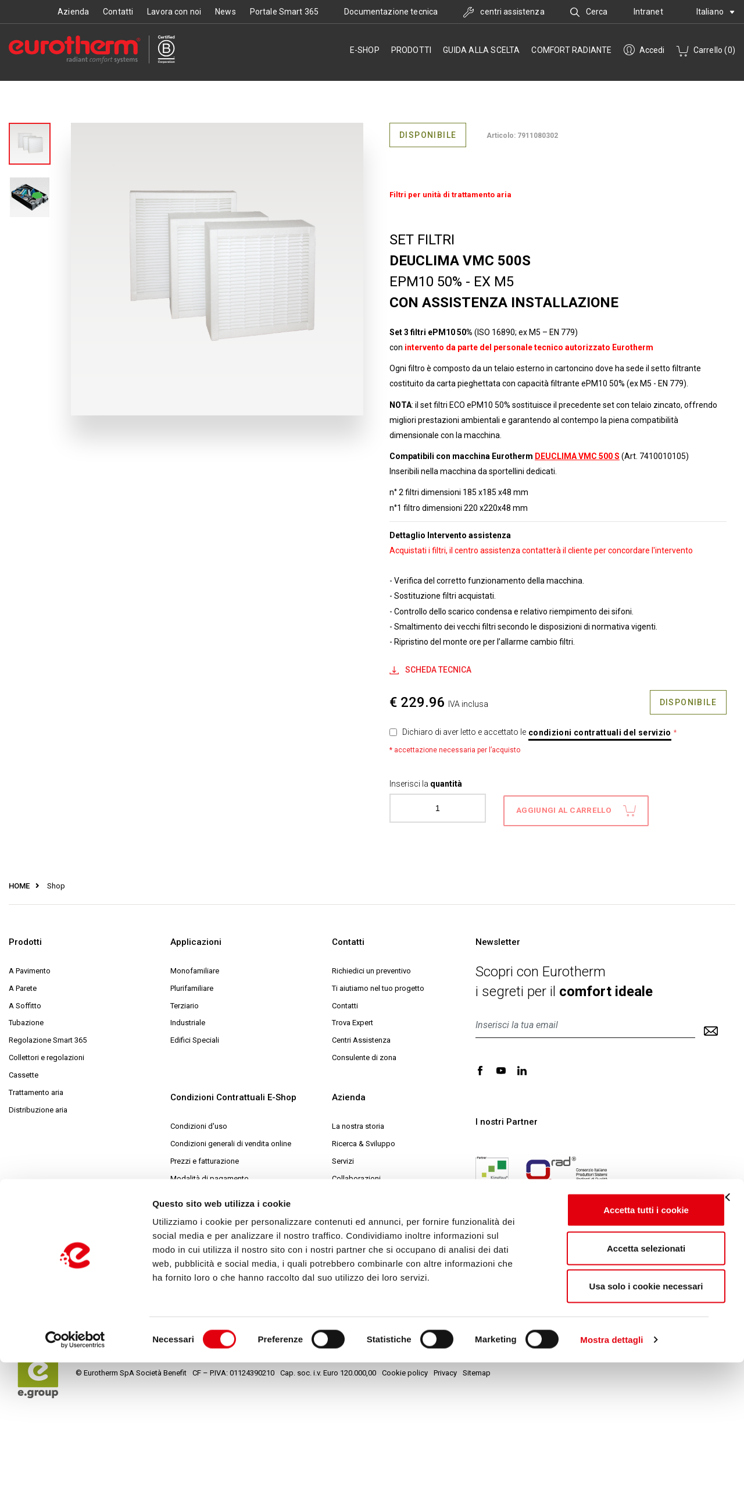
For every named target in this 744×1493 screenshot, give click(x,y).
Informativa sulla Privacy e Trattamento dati (241, 1261)
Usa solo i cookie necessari (617, 1416)
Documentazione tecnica (391, 11)
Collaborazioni (356, 1173)
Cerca (589, 11)
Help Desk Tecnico (363, 1243)
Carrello (705, 50)
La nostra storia (358, 1122)
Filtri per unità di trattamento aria (450, 194)
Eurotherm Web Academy (374, 1208)
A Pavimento (30, 966)
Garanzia (185, 1226)
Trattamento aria (36, 1088)
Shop (50, 881)
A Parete (23, 983)
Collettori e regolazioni (46, 1053)
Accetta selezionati (617, 1379)
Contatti (118, 11)
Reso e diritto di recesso (211, 1208)
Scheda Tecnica (430, 669)
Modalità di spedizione (209, 1191)
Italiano (715, 11)
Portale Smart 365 (284, 11)
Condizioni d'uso (198, 1122)
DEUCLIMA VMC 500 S (577, 456)
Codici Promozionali (204, 1243)
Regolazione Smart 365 (48, 1036)
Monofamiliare (194, 966)
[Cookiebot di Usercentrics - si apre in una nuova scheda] (75, 1470)
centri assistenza (504, 11)
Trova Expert (352, 1018)
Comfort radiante (571, 50)
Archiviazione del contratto (215, 1278)
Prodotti (411, 50)
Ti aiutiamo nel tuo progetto (378, 983)
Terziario (184, 1001)
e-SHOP (365, 50)
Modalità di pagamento (209, 1173)
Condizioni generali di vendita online (230, 1139)
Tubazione (26, 1018)
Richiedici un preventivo (371, 966)
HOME (19, 881)
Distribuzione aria (38, 1105)
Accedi (644, 50)
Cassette (23, 1071)
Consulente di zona (364, 1053)
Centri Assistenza (361, 1036)
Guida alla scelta (481, 50)
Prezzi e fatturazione (204, 1156)
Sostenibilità (353, 1191)
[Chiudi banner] (726, 1328)
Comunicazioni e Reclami (212, 1296)
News (225, 11)
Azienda (73, 11)
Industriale (187, 1018)
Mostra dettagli (611, 1470)
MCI (338, 1261)
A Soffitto (25, 1001)
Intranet (648, 11)
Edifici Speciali (194, 1036)
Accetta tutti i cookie (617, 1340)
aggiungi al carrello (576, 806)
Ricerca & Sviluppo (363, 1139)
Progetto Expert (358, 1226)
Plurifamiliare (191, 983)
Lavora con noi (174, 11)
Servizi (343, 1156)
